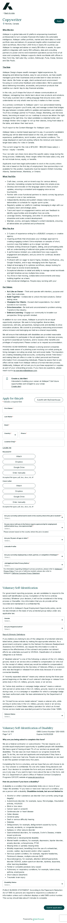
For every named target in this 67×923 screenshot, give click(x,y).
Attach (19, 456)
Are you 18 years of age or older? (16, 538)
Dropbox (19, 462)
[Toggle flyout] (15, 435)
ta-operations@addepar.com (25, 370)
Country (7, 433)
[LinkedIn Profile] (33, 549)
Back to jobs (9, 13)
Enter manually (19, 473)
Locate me (7, 448)
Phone (24, 433)
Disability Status (10, 882)
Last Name (8, 416)
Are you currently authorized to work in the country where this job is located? (33, 516)
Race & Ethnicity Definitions (14, 634)
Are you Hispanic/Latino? (13, 627)
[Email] (33, 428)
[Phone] (41, 436)
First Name (8, 408)
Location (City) (10, 442)
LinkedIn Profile (10, 546)
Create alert (16, 386)
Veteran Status (9, 714)
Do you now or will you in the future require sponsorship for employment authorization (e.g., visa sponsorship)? (30, 525)
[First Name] (33, 411)
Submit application (54, 908)
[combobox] (4, 436)
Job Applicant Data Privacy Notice (17, 563)
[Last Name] (33, 419)
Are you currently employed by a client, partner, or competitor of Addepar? (31, 555)
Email (6, 425)
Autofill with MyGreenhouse (48, 400)
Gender (7, 618)
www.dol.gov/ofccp (36, 777)
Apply (59, 21)
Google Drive (19, 467)
